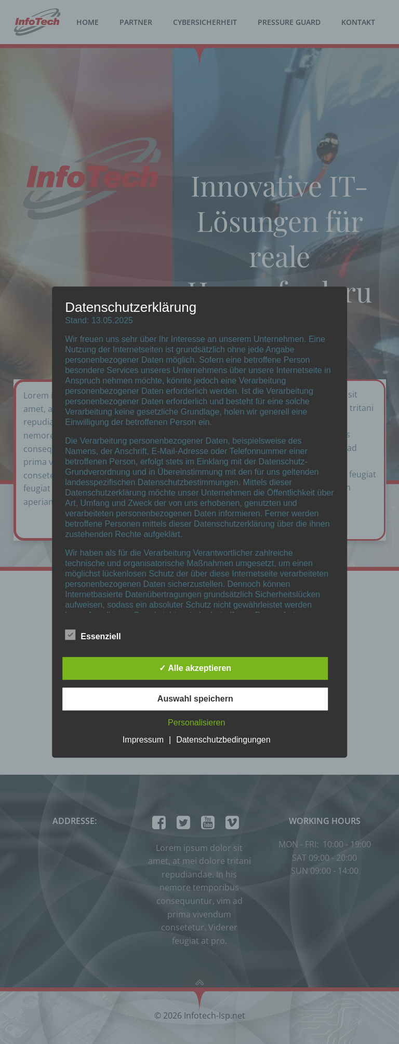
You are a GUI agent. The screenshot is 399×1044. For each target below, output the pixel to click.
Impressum (143, 739)
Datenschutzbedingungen (223, 739)
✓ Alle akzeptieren (195, 668)
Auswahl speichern (195, 698)
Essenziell (93, 634)
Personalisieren (196, 722)
